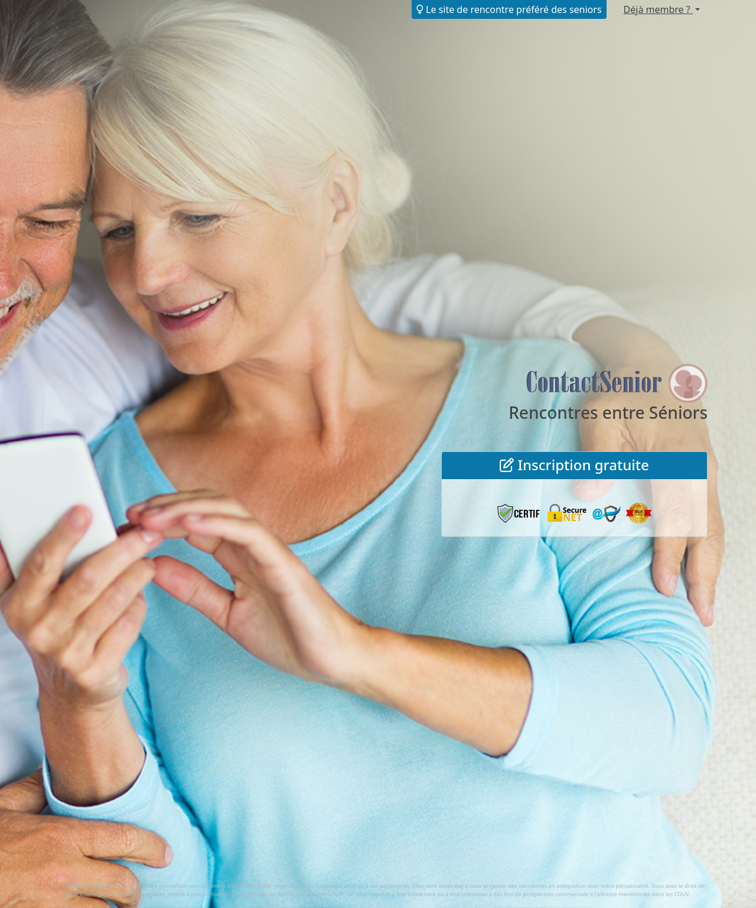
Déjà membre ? (658, 9)
